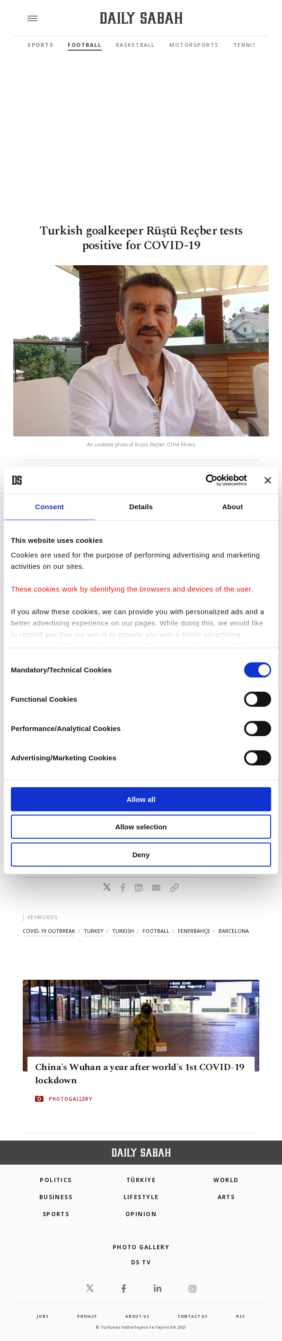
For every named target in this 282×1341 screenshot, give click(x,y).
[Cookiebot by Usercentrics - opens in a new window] (205, 480)
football (155, 930)
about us (137, 1316)
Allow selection (141, 827)
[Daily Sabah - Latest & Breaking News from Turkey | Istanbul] (141, 18)
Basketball (135, 44)
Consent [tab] (49, 506)
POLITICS (56, 1180)
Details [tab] (141, 506)
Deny (141, 854)
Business (56, 1197)
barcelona (234, 930)
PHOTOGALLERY (70, 1099)
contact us (193, 1316)
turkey (94, 930)
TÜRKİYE (141, 1180)
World (225, 1180)
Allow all (141, 799)
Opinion (141, 1214)
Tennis (244, 44)
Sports (40, 44)
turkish (123, 930)
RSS (240, 1316)
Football (84, 44)
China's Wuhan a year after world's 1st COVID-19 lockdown (139, 1074)
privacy (87, 1316)
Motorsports (194, 44)
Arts (226, 1197)
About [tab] (232, 506)
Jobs (42, 1316)
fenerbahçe (194, 930)
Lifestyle (141, 1197)
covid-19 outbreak (49, 930)
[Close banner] (267, 480)
